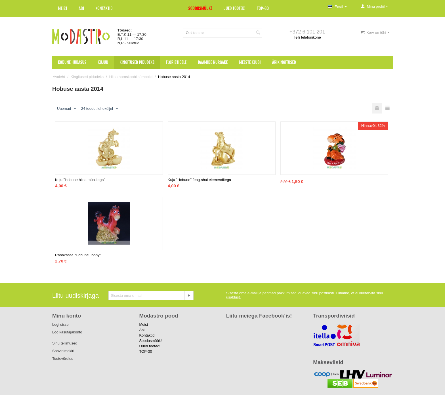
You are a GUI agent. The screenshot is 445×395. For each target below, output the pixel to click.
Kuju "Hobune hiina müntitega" (80, 180)
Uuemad (66, 109)
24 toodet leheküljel (99, 109)
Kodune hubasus (72, 62)
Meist (62, 8)
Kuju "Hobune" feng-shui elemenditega (199, 180)
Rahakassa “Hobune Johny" (78, 255)
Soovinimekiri (63, 351)
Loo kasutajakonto (67, 332)
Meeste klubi (250, 62)
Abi (81, 8)
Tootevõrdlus (62, 358)
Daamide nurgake (213, 62)
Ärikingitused (284, 62)
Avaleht (59, 77)
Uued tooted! (234, 8)
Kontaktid (104, 8)
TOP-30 (263, 8)
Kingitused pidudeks (136, 62)
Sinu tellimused (64, 343)
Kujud (103, 62)
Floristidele (176, 62)
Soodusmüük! (200, 8)
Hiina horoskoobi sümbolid (130, 77)
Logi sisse (60, 324)
